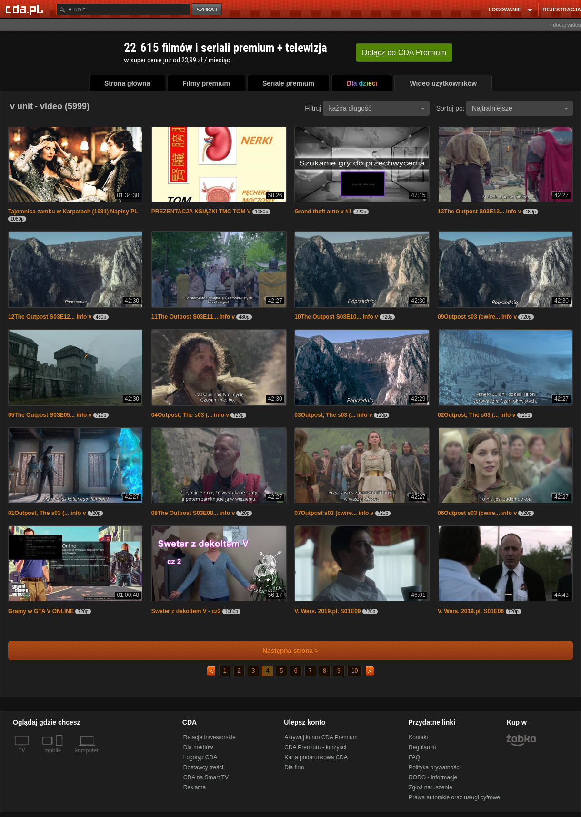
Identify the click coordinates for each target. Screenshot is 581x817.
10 (354, 670)
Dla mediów (198, 747)
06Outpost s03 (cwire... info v (477, 513)
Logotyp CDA (200, 757)
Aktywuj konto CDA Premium (320, 737)
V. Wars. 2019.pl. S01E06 (471, 611)
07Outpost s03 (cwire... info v (333, 513)
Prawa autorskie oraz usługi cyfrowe (454, 797)
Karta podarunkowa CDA (316, 757)
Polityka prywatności (435, 767)
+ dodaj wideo (565, 25)
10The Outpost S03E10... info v (336, 316)
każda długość (377, 108)
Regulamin (422, 747)
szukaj (207, 9)
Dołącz (404, 53)
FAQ (414, 757)
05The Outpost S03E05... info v (49, 415)
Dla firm (294, 767)
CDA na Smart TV (206, 777)
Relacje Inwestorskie (209, 737)
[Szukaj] (123, 9)
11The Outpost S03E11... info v (193, 316)
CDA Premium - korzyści (315, 747)
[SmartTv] (60, 756)
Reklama (194, 787)
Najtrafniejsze (520, 108)
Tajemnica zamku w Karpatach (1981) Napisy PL (73, 211)
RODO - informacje (433, 777)
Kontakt (418, 737)
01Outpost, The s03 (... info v (47, 513)
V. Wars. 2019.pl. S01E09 (327, 611)
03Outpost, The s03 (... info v (333, 415)
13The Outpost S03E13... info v (479, 211)
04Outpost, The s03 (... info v (190, 415)
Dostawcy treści (203, 767)
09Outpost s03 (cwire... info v (477, 316)
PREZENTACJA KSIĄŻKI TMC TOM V (201, 211)
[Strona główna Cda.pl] (25, 9)
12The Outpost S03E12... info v (49, 316)
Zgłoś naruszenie (430, 787)
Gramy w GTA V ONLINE (41, 611)
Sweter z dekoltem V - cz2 (186, 611)
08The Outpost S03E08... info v (193, 513)
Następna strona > (284, 650)
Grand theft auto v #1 (322, 211)
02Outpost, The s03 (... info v (476, 415)
